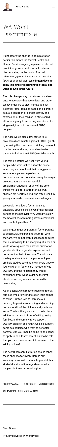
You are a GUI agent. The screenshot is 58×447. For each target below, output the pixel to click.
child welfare (9, 390)
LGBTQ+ (34, 390)
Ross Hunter (22, 6)
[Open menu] (53, 6)
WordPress (32, 435)
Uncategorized (46, 383)
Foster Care (23, 390)
